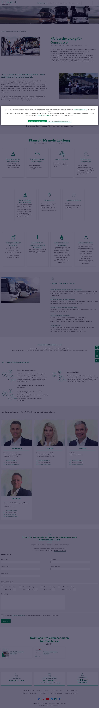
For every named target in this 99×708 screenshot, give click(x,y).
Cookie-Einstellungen (44, 115)
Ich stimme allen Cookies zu (37, 121)
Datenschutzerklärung (80, 109)
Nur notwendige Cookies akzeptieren (59, 121)
